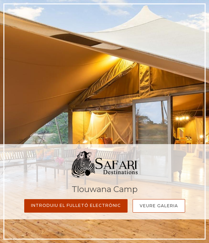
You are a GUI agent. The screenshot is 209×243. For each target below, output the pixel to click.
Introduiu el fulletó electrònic (76, 205)
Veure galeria (159, 205)
